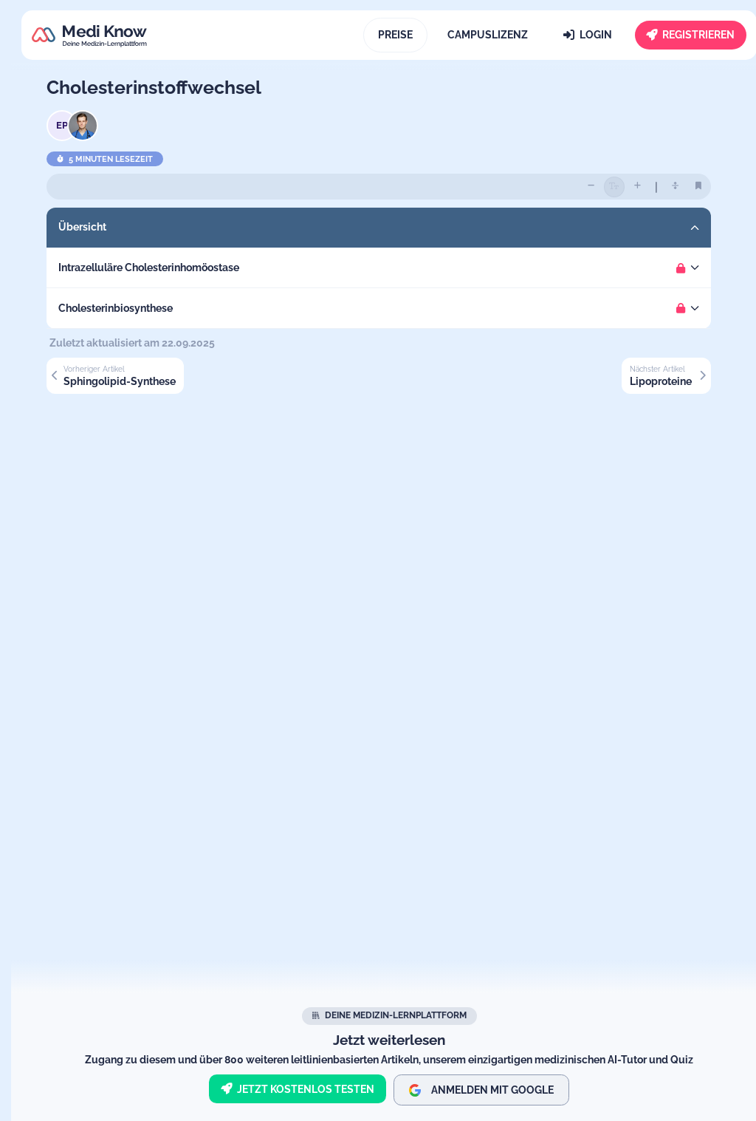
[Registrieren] (691, 35)
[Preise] (395, 35)
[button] (389, 228)
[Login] (588, 35)
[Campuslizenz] (488, 35)
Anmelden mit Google (481, 1090)
